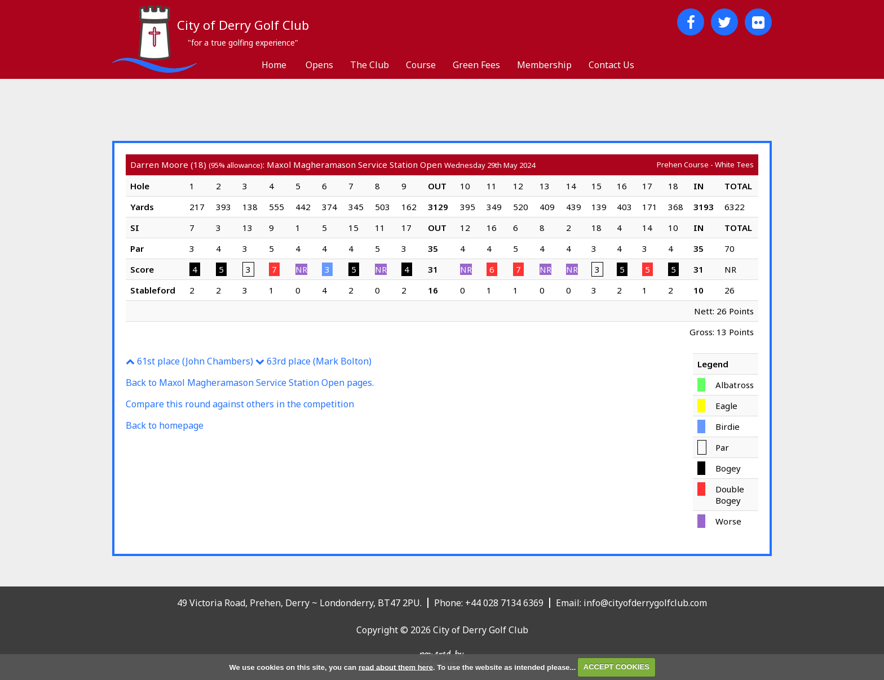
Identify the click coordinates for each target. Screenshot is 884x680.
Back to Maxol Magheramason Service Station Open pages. (250, 382)
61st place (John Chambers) (189, 361)
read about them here (396, 667)
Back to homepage (165, 425)
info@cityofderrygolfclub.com (645, 603)
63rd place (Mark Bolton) (313, 361)
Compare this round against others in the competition (240, 404)
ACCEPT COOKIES (616, 667)
